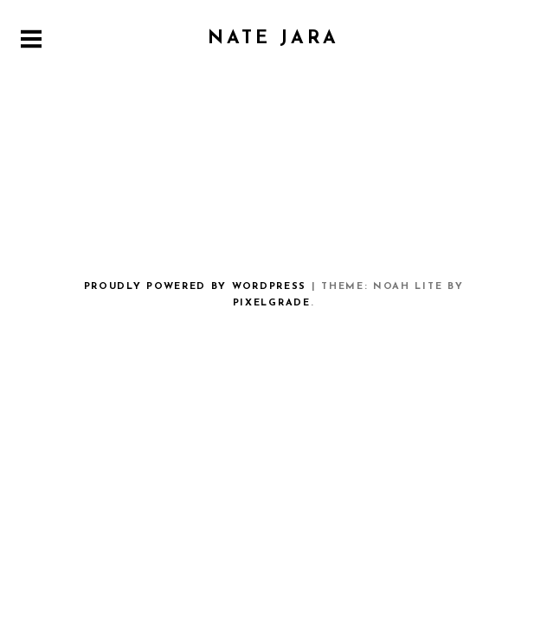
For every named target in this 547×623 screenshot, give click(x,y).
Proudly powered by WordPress (195, 287)
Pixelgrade (272, 303)
